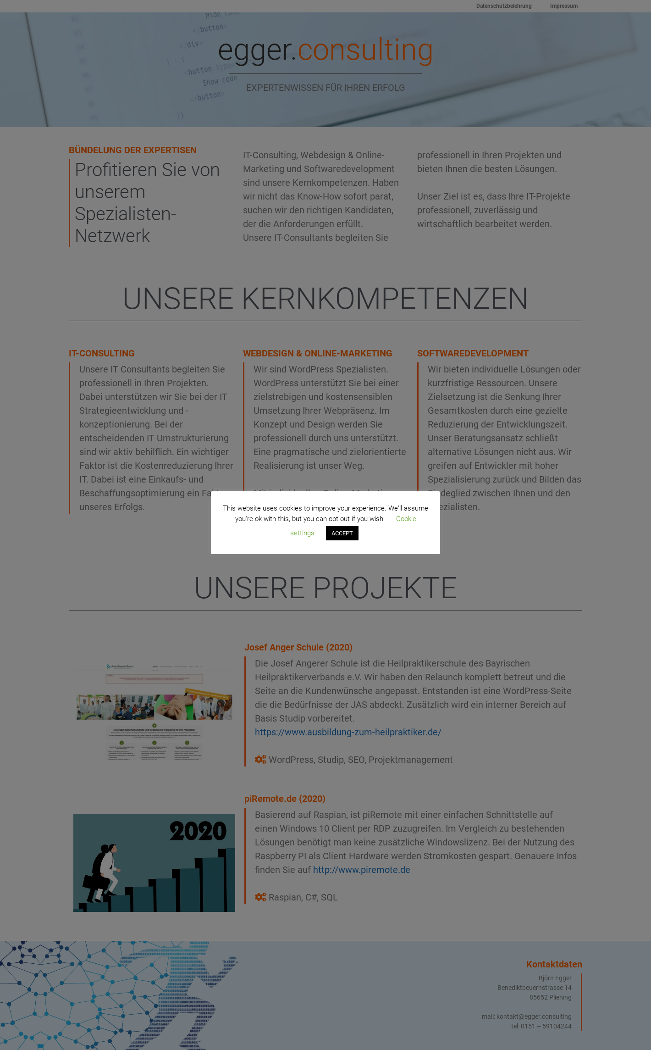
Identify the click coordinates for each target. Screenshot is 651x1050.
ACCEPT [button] (342, 533)
